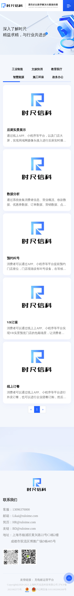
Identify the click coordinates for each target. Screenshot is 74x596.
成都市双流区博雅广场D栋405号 (33, 541)
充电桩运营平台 (44, 579)
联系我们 (10, 500)
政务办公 (57, 77)
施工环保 (38, 77)
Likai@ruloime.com (25, 516)
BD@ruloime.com (24, 528)
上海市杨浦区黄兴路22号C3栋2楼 (35, 535)
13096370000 (21, 509)
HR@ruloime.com (24, 522)
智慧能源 (18, 77)
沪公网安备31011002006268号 (49, 589)
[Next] (43, 409)
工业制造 (17, 69)
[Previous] (31, 409)
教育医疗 (56, 69)
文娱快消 (37, 69)
